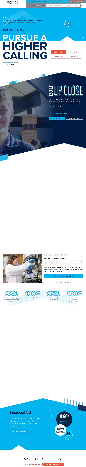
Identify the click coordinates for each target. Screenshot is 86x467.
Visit (72, 1)
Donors (44, 1)
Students (29, 1)
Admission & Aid (33, 5)
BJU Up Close (56, 118)
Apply (75, 1)
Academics (46, 5)
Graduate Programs (62, 282)
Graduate (73, 52)
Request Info (81, 1)
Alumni (39, 1)
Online (73, 57)
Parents (35, 1)
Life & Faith (57, 5)
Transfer (58, 57)
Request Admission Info (32, 464)
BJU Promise (9, 64)
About (68, 5)
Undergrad (58, 52)
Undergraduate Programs (62, 276)
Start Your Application (53, 464)
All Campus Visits (74, 118)
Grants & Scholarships (19, 432)
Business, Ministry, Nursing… (55, 262)
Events (77, 5)
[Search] (83, 5)
